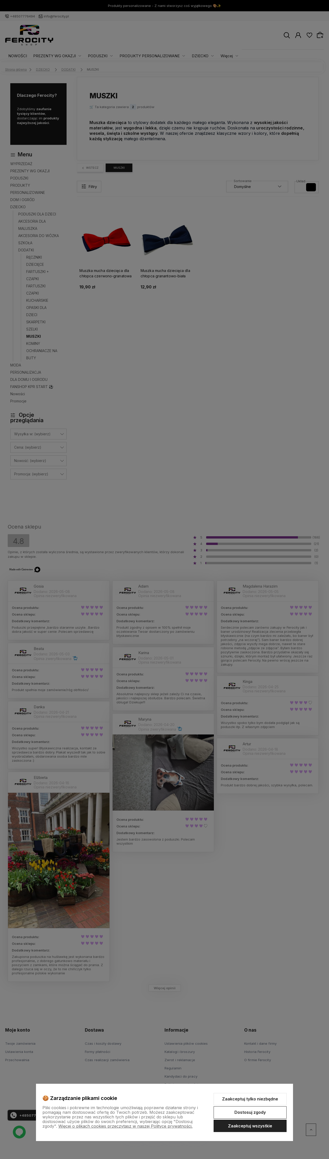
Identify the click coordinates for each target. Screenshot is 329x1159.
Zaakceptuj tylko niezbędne (250, 1098)
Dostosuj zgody (250, 1112)
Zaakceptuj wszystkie (250, 1125)
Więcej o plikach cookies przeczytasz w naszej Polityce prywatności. (125, 1126)
